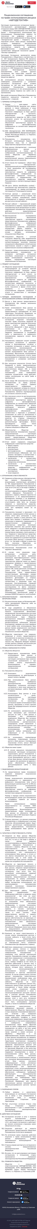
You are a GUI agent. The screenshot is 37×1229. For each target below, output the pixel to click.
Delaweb (24, 1226)
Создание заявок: (18, 1191)
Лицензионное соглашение (19, 1222)
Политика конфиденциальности (19, 1224)
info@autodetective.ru (18, 1214)
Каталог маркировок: (18, 1202)
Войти (32, 3)
